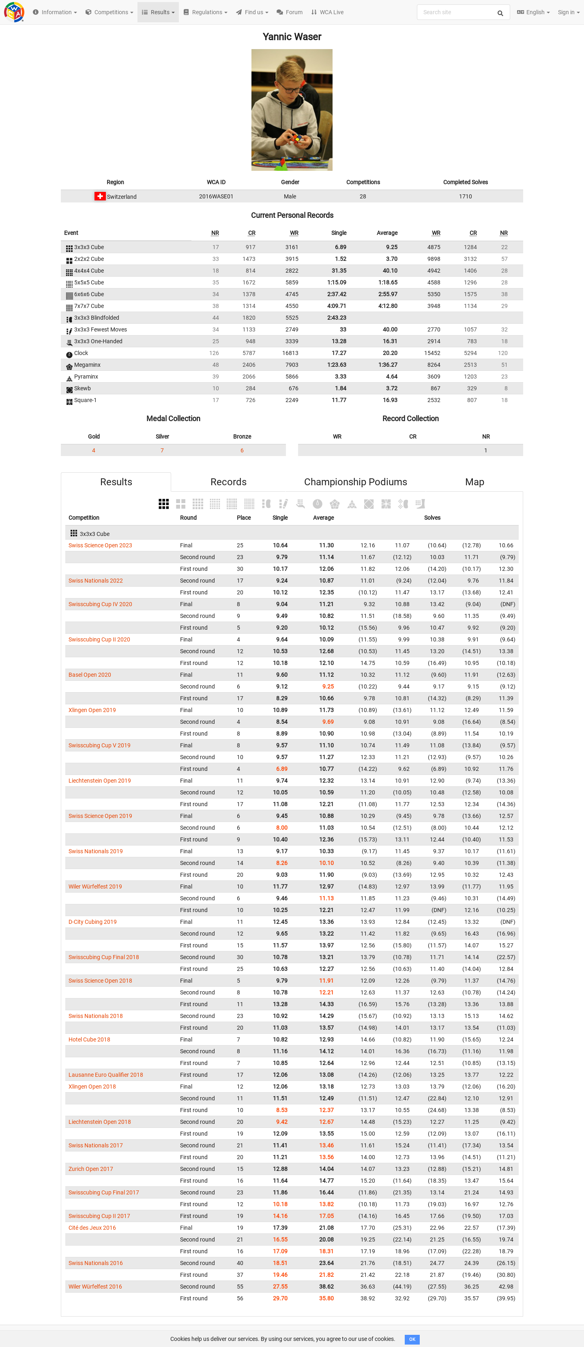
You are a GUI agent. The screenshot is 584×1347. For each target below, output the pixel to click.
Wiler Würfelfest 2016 (95, 1286)
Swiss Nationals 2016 (96, 1263)
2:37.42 (336, 294)
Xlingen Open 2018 (92, 1086)
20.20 (390, 353)
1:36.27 (387, 364)
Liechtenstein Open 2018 (100, 1122)
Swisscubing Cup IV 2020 (100, 604)
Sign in (569, 12)
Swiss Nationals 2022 (96, 580)
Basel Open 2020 (90, 674)
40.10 (390, 270)
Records (228, 482)
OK (412, 1339)
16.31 (390, 341)
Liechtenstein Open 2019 (100, 780)
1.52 (340, 259)
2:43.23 (336, 317)
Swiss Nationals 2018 (96, 1016)
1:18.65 (387, 282)
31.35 (339, 270)
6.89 (340, 247)
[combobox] (463, 12)
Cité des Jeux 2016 (92, 1227)
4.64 (391, 376)
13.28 (339, 341)
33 (343, 329)
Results (116, 482)
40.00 (390, 329)
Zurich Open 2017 (91, 1169)
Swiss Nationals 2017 (96, 1145)
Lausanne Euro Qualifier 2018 (106, 1075)
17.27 (339, 353)
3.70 (391, 259)
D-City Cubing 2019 (93, 922)
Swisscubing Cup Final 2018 (104, 957)
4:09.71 (336, 306)
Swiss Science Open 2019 (100, 816)
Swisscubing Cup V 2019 (100, 745)
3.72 (391, 388)
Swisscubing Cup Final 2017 (104, 1192)
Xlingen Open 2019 (92, 710)
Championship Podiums (355, 482)
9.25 (391, 247)
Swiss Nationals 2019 (96, 851)
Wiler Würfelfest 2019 (95, 886)
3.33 (340, 376)
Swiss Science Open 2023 (100, 545)
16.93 (390, 400)
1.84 (340, 388)
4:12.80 (387, 306)
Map (474, 482)
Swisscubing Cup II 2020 (99, 639)
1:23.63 (336, 364)
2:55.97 (387, 294)
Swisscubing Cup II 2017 (99, 1216)
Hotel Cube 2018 (89, 1039)
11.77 (339, 400)
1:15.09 (336, 282)
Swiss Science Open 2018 (100, 980)
